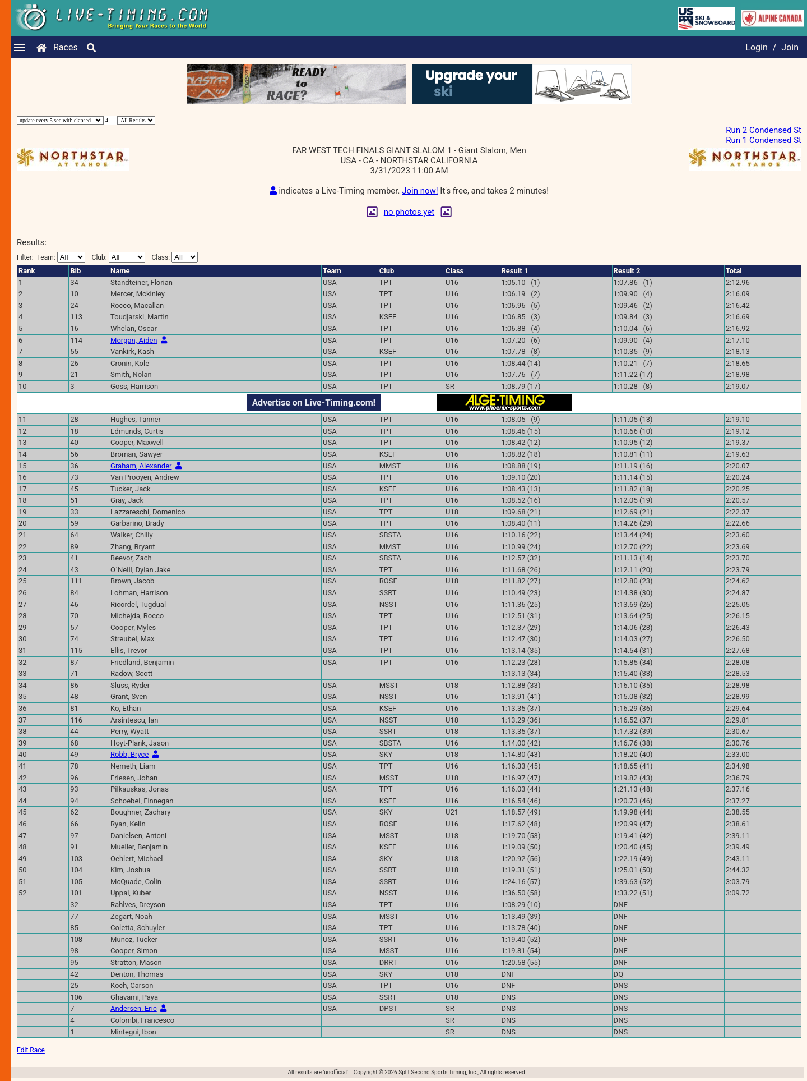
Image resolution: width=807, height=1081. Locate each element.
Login (756, 47)
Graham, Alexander (140, 466)
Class (454, 270)
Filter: (51, 257)
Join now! (420, 191)
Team (332, 270)
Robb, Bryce (129, 754)
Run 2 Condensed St (763, 130)
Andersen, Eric (133, 1008)
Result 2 (627, 270)
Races (65, 47)
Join (790, 47)
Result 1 (515, 270)
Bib (75, 270)
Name (119, 270)
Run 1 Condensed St (763, 140)
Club (387, 270)
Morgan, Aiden (133, 340)
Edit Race (31, 1050)
